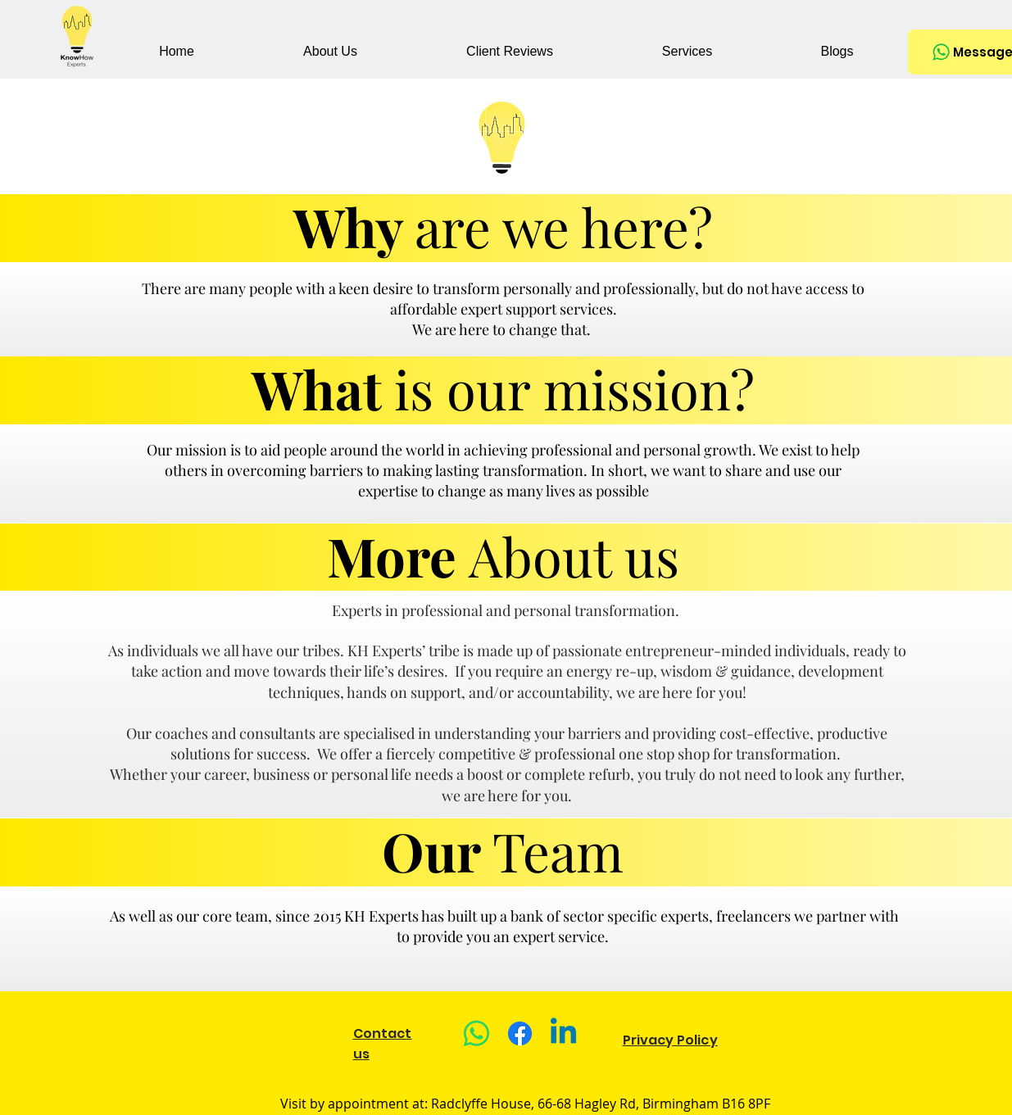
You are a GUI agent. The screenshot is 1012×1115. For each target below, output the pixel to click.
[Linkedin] (563, 1033)
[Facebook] (520, 1033)
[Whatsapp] (476, 1033)
